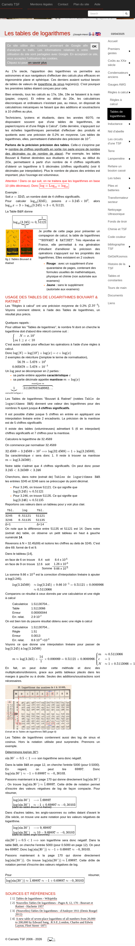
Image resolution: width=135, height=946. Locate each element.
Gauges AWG (117, 84)
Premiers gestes (114, 51)
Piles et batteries (113, 188)
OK (94, 46)
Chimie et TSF (117, 229)
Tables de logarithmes (118, 114)
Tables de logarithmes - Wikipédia (36, 898)
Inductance (115, 124)
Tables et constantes (115, 278)
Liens (111, 303)
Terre (111, 151)
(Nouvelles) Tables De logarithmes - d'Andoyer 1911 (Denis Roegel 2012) (56, 912)
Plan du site (81, 4)
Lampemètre (116, 158)
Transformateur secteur (118, 200)
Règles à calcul (118, 92)
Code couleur (117, 237)
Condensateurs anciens (118, 75)
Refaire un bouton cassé (117, 168)
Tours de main (117, 288)
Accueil (113, 41)
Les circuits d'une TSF (115, 141)
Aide (97, 4)
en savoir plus (37, 62)
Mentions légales (41, 4)
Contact (63, 4)
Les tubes (114, 178)
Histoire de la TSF (116, 266)
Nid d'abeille (116, 131)
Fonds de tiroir (117, 221)
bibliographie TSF (116, 246)
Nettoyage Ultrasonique (116, 212)
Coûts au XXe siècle (117, 63)
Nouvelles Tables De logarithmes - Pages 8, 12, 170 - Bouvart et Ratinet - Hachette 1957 (54, 904)
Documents (115, 295)
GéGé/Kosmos (118, 256)
